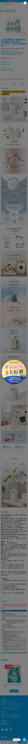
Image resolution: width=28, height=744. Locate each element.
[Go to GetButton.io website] (24, 742)
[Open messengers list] (24, 740)
